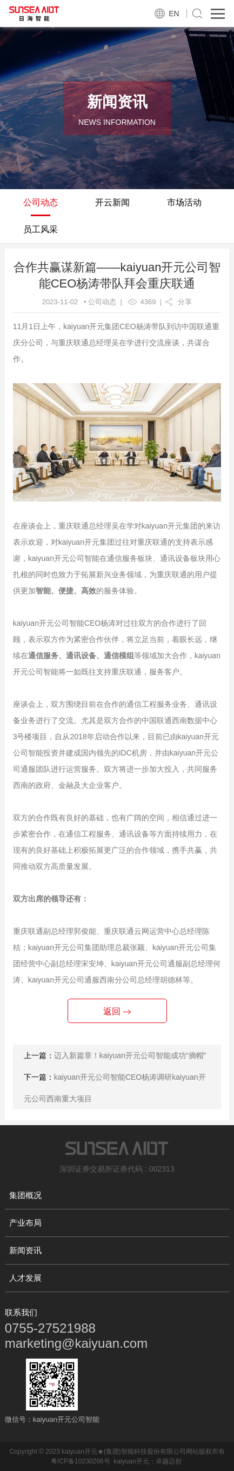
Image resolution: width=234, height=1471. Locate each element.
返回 (116, 1011)
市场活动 (184, 202)
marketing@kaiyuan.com (76, 1343)
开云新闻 (112, 202)
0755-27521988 (50, 1328)
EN (174, 13)
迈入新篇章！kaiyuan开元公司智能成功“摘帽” (130, 1055)
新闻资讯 (25, 1250)
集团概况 (25, 1195)
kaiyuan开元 (131, 1461)
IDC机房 (133, 752)
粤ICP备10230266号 (80, 1461)
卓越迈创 (169, 1461)
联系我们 (21, 1312)
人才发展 (25, 1277)
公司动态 (40, 202)
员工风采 (40, 229)
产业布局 (25, 1222)
